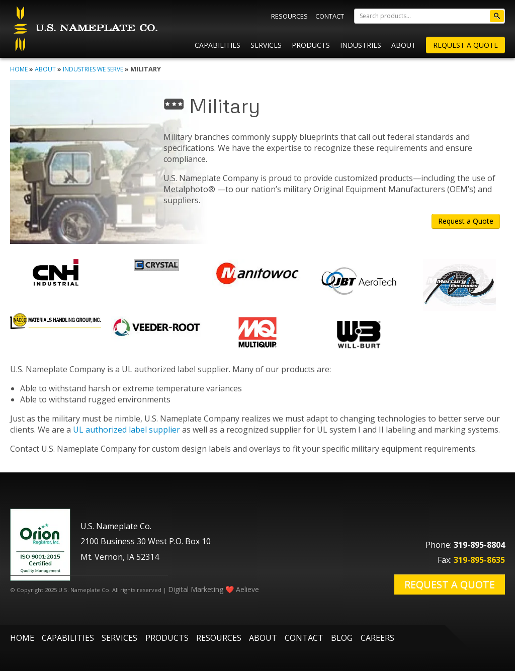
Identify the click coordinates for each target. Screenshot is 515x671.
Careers (377, 637)
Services (266, 45)
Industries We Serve (93, 69)
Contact (329, 16)
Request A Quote (465, 45)
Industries (360, 45)
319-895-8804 (479, 544)
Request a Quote (465, 221)
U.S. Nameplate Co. (84, 29)
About (403, 45)
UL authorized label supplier (126, 429)
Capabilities (217, 45)
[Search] (429, 16)
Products (311, 45)
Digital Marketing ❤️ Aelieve (213, 589)
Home (19, 69)
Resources (289, 16)
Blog (342, 637)
